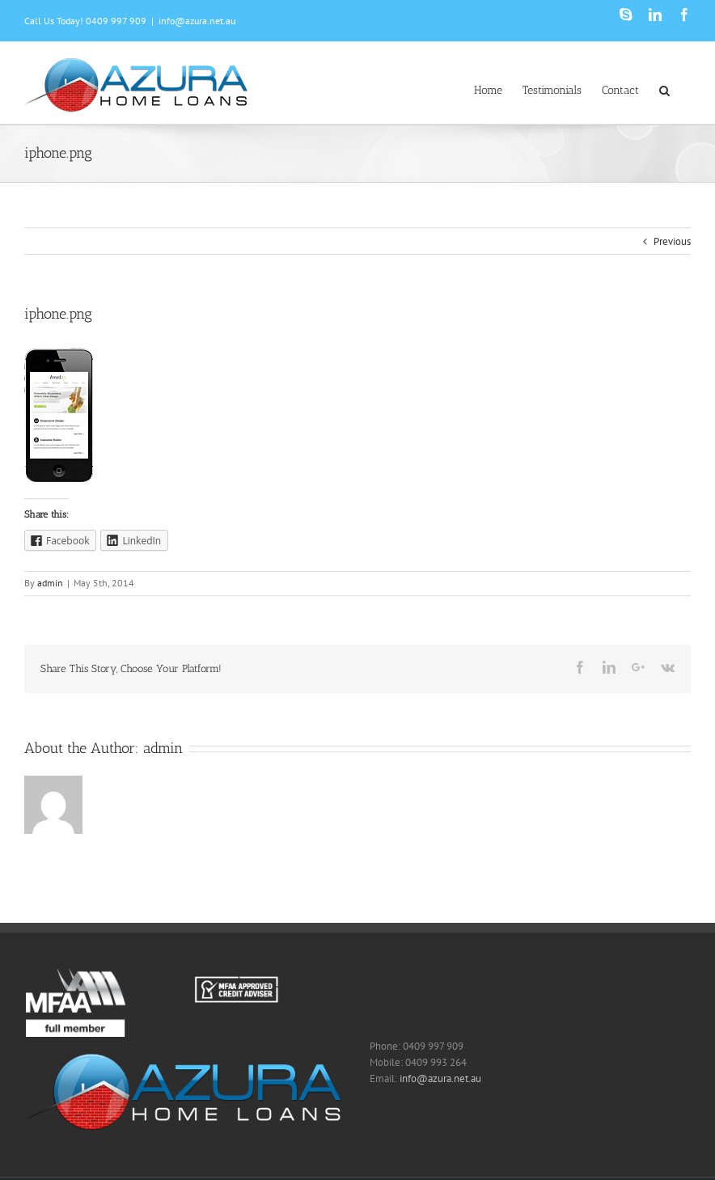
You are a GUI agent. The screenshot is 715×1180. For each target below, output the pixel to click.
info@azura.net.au (197, 21)
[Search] (665, 89)
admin (50, 583)
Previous (672, 241)
